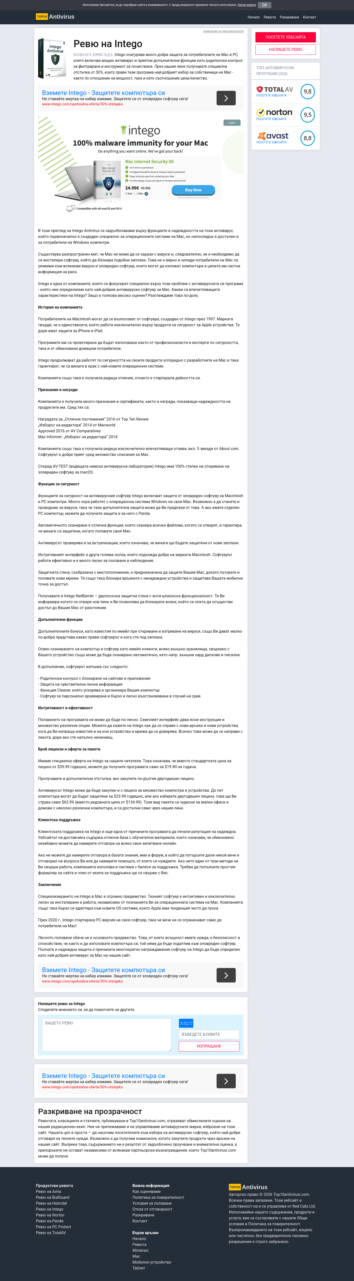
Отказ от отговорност (153, 1209)
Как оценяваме (147, 1191)
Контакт (309, 17)
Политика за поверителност (158, 1197)
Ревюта (270, 17)
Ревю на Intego (49, 1209)
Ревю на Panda (49, 1221)
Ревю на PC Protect (53, 1227)
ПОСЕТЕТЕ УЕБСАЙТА (286, 37)
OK (264, 5)
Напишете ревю (285, 49)
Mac (136, 1256)
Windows (140, 1250)
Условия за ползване (152, 1203)
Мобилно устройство (152, 1262)
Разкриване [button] (289, 17)
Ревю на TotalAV (51, 1232)
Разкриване (143, 1215)
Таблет (139, 1268)
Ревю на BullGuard (52, 1197)
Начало (254, 17)
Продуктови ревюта (54, 1185)
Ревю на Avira (48, 1191)
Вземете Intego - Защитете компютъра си (103, 92)
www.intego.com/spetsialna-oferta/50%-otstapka (82, 104)
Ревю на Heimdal (51, 1203)
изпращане (209, 1046)
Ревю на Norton (50, 1215)
